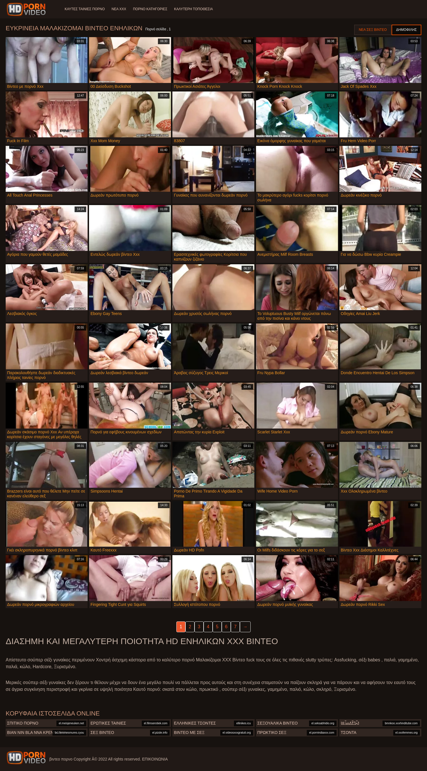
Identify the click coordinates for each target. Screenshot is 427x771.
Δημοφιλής (406, 30)
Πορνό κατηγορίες (150, 9)
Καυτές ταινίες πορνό (85, 9)
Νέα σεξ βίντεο (373, 30)
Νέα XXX (119, 9)
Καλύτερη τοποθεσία (193, 9)
